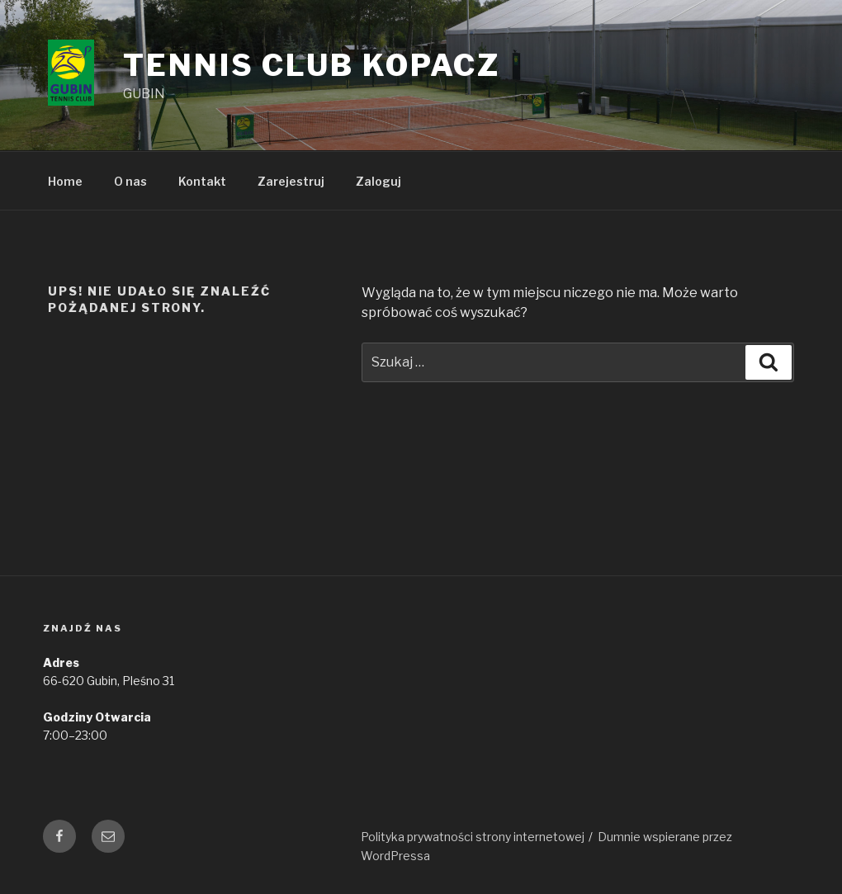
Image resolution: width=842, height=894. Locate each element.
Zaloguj (378, 181)
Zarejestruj (291, 181)
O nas (130, 181)
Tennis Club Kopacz (311, 65)
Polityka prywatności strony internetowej (472, 837)
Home (65, 181)
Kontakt (202, 181)
